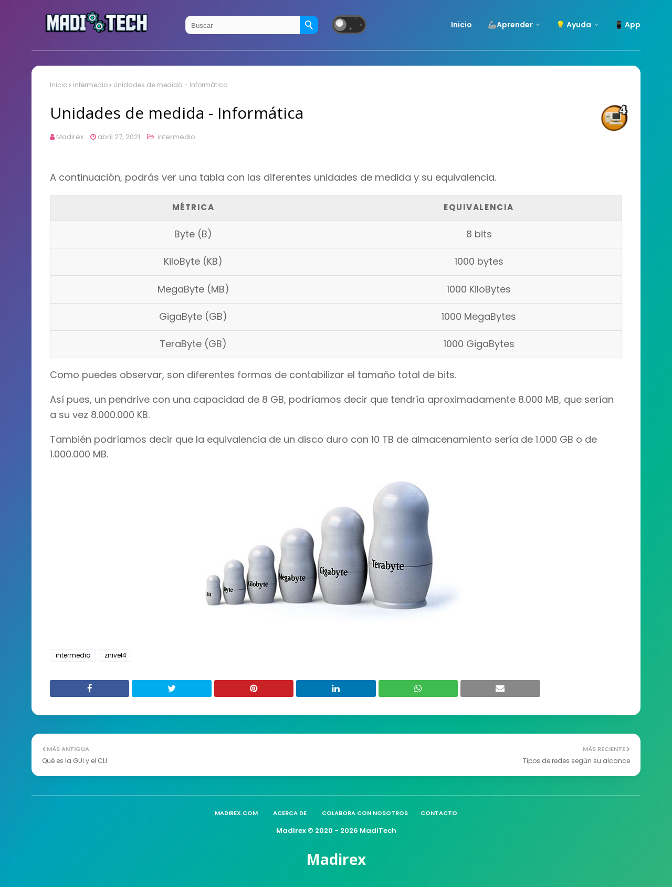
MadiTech (378, 831)
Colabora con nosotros (365, 813)
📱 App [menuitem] (627, 24)
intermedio (90, 84)
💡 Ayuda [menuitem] (573, 24)
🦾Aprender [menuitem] (510, 24)
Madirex (69, 137)
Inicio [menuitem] (461, 24)
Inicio (58, 84)
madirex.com (236, 813)
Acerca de (290, 813)
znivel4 (115, 655)
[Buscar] (309, 25)
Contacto (439, 813)
